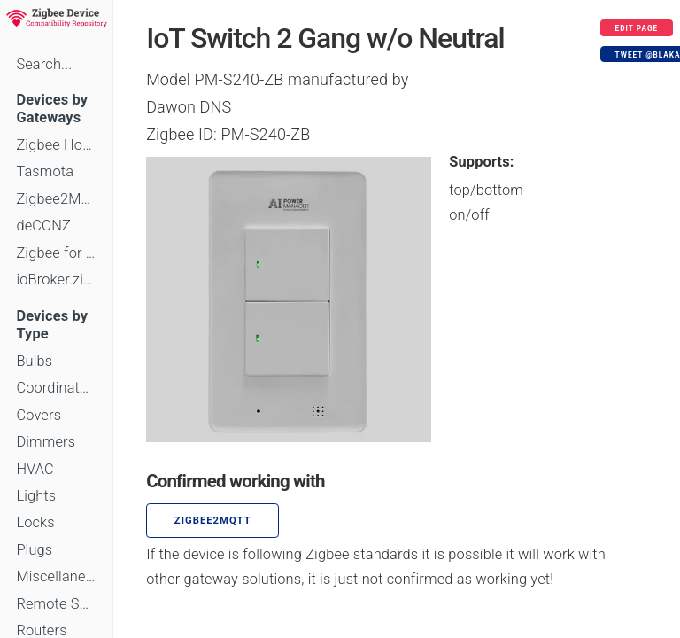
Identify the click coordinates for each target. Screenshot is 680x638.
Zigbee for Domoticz (56, 253)
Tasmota (44, 171)
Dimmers (45, 441)
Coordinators (56, 387)
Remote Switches (56, 603)
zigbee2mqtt (212, 520)
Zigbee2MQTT (56, 199)
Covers (38, 415)
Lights (36, 495)
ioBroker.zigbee (56, 279)
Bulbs (34, 361)
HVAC (35, 469)
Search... (44, 64)
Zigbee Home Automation (56, 144)
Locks (35, 522)
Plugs (34, 549)
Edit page (637, 28)
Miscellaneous (56, 576)
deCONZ (43, 225)
